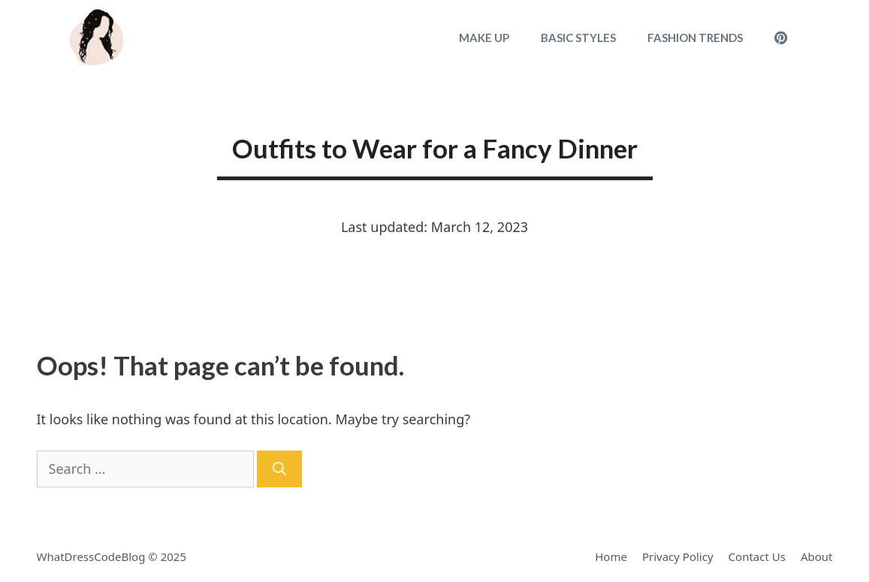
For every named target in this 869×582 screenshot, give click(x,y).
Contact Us (757, 556)
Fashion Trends (695, 37)
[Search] (279, 469)
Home (611, 556)
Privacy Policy (678, 556)
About (817, 556)
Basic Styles (578, 37)
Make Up (484, 37)
